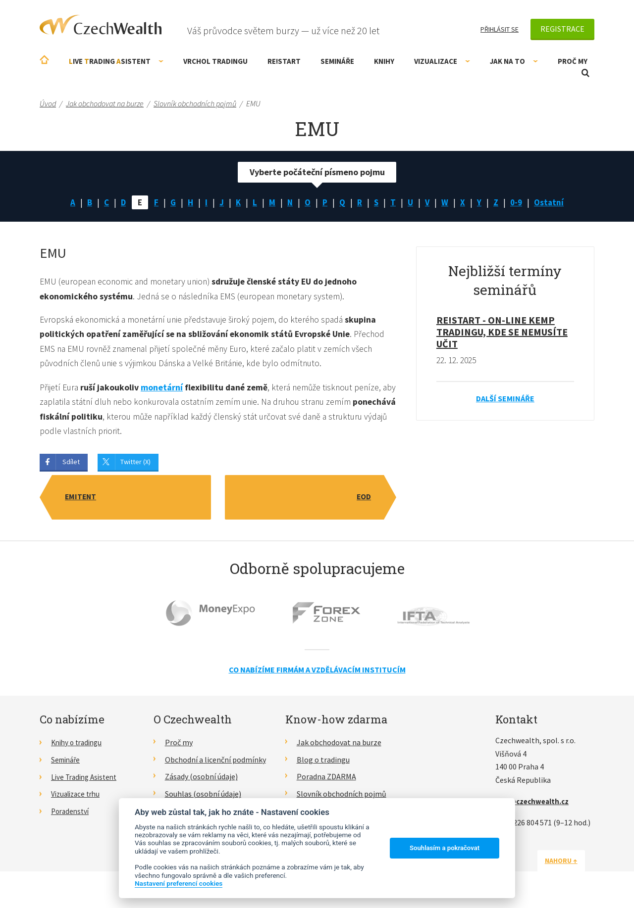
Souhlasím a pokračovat (444, 848)
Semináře (337, 61)
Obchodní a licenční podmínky (215, 762)
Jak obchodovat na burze (339, 746)
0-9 (519, 202)
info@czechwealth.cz (534, 805)
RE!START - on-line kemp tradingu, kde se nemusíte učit (502, 333)
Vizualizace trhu (78, 797)
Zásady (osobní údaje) (201, 780)
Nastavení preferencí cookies (178, 883)
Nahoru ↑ (570, 864)
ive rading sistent (116, 61)
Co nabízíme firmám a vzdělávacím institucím (317, 672)
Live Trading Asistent (86, 780)
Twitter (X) (135, 464)
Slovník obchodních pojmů (341, 797)
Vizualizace (442, 61)
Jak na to (514, 61)
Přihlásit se (499, 29)
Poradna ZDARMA (326, 780)
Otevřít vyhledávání (585, 73)
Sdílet (71, 464)
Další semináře (505, 399)
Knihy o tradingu (79, 746)
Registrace (562, 29)
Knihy (384, 61)
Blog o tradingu (323, 762)
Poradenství (71, 814)
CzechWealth (100, 25)
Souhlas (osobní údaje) (203, 797)
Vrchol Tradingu (215, 61)
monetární (162, 389)
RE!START (284, 61)
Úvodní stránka (44, 59)
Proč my (572, 61)
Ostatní (552, 202)
